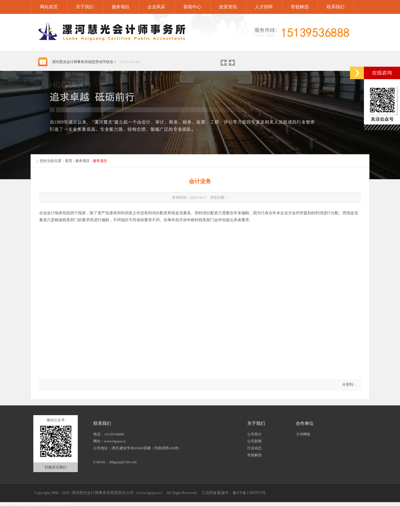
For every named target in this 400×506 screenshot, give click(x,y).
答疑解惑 (300, 6)
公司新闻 (254, 441)
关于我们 (85, 6)
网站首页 (49, 6)
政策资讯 (228, 6)
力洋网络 (303, 434)
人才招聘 (264, 6)
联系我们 (335, 6)
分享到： (349, 384)
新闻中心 (192, 6)
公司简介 (254, 434)
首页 (68, 161)
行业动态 (254, 448)
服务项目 (120, 6)
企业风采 (156, 6)
